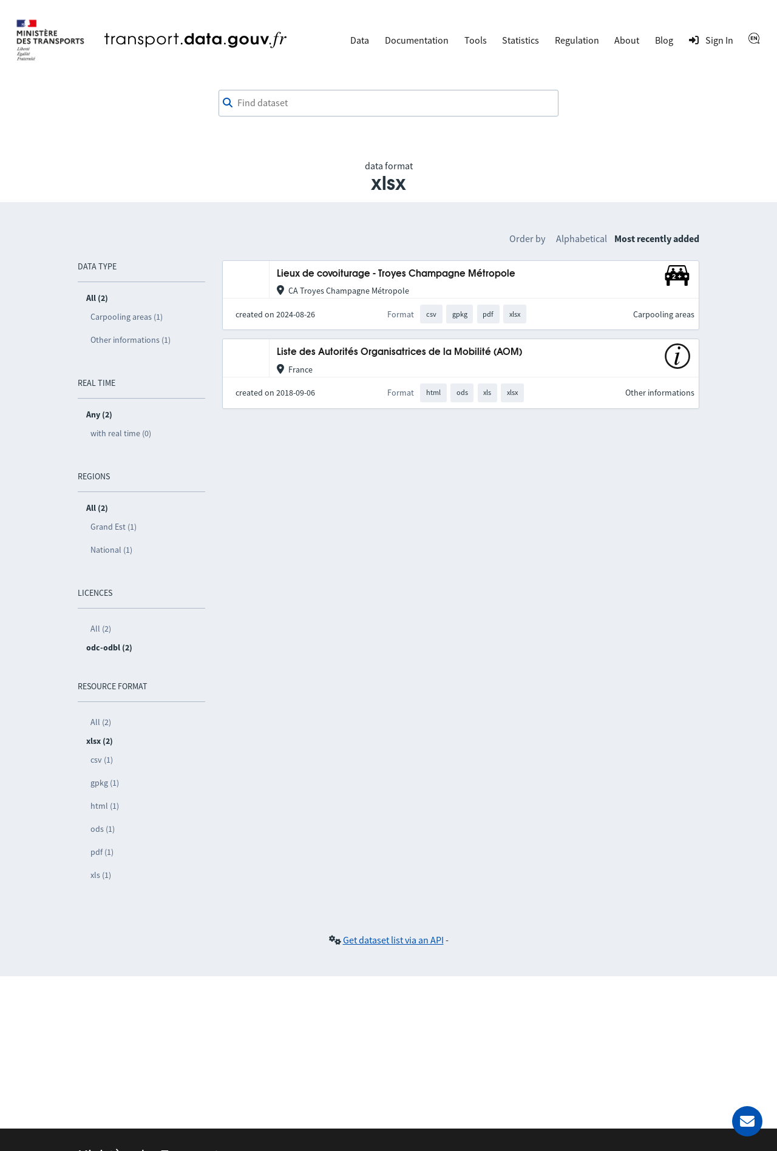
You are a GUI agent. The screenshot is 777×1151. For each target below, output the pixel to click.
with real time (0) (120, 433)
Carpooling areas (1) (126, 316)
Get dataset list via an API (393, 940)
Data (359, 40)
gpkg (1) (104, 782)
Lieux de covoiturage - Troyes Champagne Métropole (396, 273)
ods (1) (102, 828)
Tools (475, 40)
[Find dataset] (388, 103)
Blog (664, 40)
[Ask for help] (747, 1121)
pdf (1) (102, 851)
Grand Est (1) (113, 526)
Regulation (577, 40)
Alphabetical (581, 238)
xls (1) (100, 874)
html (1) (104, 805)
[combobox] (388, 103)
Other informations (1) (130, 339)
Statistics (520, 40)
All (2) (100, 628)
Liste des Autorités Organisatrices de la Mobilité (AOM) (399, 352)
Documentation (417, 40)
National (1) (111, 549)
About (626, 40)
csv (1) (101, 759)
